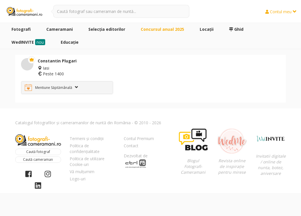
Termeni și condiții (87, 138)
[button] (67, 87)
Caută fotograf (38, 151)
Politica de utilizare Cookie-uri (87, 161)
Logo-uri (77, 178)
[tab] (67, 87)
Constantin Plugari (57, 61)
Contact (131, 145)
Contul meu (281, 11)
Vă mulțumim (82, 171)
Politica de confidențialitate (85, 148)
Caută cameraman (38, 159)
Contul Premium (139, 138)
